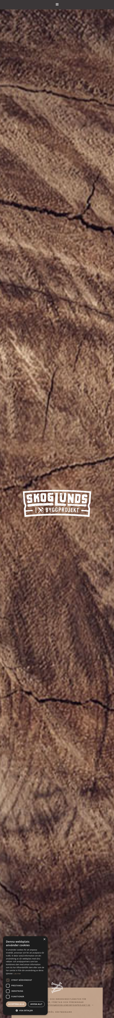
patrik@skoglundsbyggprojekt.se (68, 1005)
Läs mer (17, 973)
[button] (25, 1010)
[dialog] (25, 975)
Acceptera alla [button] (16, 1004)
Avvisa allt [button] (36, 1004)
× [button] (44, 939)
